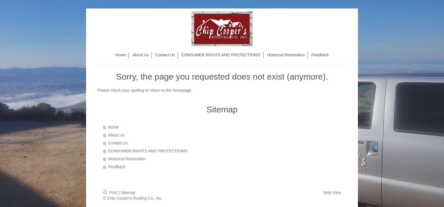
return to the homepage (170, 90)
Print (111, 192)
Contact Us (118, 143)
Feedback (116, 167)
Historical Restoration (127, 159)
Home (113, 127)
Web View (332, 192)
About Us (116, 135)
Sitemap (128, 192)
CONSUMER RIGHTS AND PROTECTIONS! (147, 151)
